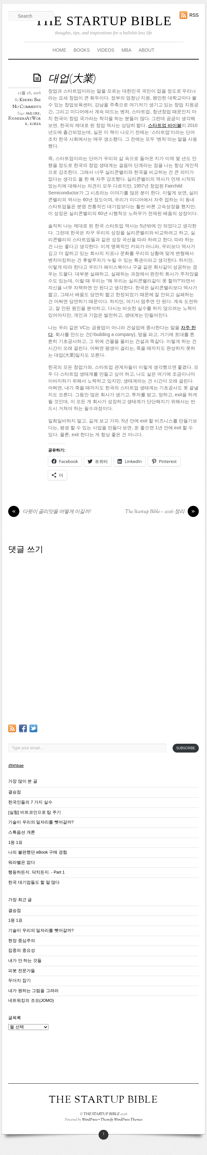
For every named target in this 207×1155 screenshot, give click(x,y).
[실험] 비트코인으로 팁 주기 (34, 812)
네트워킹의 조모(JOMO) (31, 1000)
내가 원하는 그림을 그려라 (33, 990)
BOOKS (81, 50)
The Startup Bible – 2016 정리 (162, 512)
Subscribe (185, 748)
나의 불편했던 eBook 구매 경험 (37, 852)
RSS (194, 15)
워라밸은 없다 (21, 862)
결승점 (14, 792)
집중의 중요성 (21, 950)
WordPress (90, 1119)
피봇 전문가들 (21, 970)
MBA (126, 50)
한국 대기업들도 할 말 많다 (34, 882)
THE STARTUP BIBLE (103, 20)
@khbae (16, 765)
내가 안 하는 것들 (25, 960)
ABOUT (146, 50)
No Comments (26, 107)
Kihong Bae (30, 100)
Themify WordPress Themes (121, 1119)
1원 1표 (15, 842)
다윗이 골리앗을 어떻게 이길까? (49, 512)
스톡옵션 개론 (21, 832)
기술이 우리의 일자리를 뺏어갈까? (41, 822)
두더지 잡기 (19, 980)
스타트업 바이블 (164, 125)
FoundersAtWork (25, 121)
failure (33, 113)
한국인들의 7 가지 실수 (30, 802)
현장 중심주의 (21, 940)
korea (35, 124)
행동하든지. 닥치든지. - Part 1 (36, 872)
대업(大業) (72, 79)
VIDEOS (105, 50)
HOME (59, 50)
